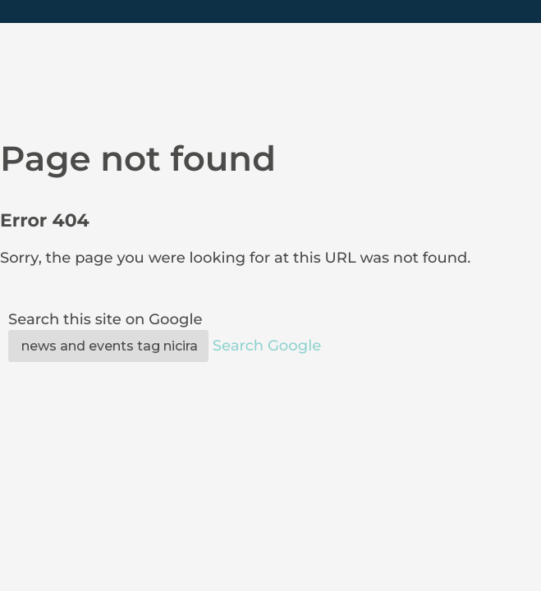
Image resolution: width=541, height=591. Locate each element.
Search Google (267, 346)
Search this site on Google (105, 319)
